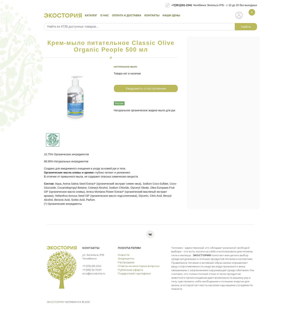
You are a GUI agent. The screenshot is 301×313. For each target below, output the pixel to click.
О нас (104, 15)
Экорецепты (126, 258)
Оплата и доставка (126, 15)
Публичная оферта (130, 269)
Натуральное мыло (125, 67)
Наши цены (171, 15)
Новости (123, 254)
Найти (246, 27)
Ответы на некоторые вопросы (138, 266)
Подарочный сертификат (134, 273)
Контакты (151, 15)
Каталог (91, 15)
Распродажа (126, 262)
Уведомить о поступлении (146, 88)
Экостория (55, 301)
